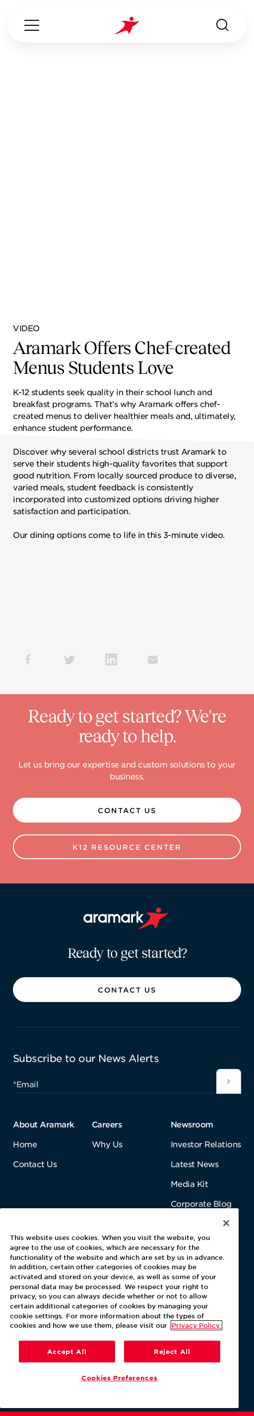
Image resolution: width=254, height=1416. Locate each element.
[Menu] (32, 25)
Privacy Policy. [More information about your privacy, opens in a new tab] (196, 1325)
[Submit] (228, 1081)
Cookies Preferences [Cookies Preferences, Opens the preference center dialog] (119, 1378)
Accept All (67, 1352)
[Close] (226, 1223)
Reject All (172, 1352)
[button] (127, 810)
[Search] (222, 25)
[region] (119, 1308)
